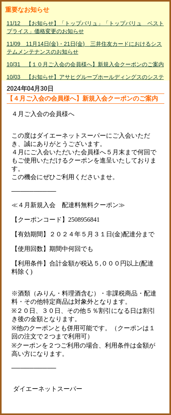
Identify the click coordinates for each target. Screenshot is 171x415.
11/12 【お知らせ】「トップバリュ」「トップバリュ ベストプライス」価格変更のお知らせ (85, 27)
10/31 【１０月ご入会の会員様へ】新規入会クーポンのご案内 (85, 64)
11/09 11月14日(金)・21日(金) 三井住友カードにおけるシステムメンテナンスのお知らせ (84, 48)
